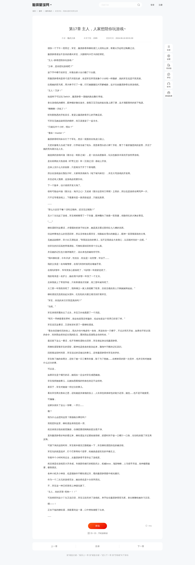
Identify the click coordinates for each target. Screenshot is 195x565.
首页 (34, 11)
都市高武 (48, 11)
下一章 (141, 546)
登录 (152, 5)
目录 (97, 546)
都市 (40, 11)
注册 (160, 5)
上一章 (54, 546)
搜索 (138, 5)
